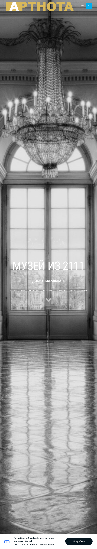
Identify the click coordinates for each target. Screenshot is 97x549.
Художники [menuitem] (48, 291)
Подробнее (79, 541)
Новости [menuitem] (61, 291)
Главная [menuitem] (13, 291)
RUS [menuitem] (89, 6)
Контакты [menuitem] (83, 291)
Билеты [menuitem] (71, 291)
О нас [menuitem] (23, 291)
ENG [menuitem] (82, 6)
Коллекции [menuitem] (34, 291)
